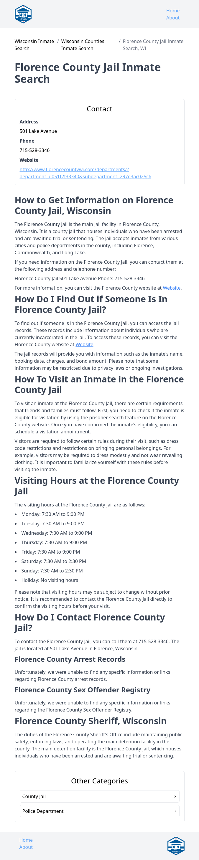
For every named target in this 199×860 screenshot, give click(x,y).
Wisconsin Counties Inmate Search (82, 45)
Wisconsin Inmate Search (34, 45)
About (173, 17)
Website (171, 288)
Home (173, 10)
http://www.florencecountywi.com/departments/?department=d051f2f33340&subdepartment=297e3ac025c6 (86, 173)
